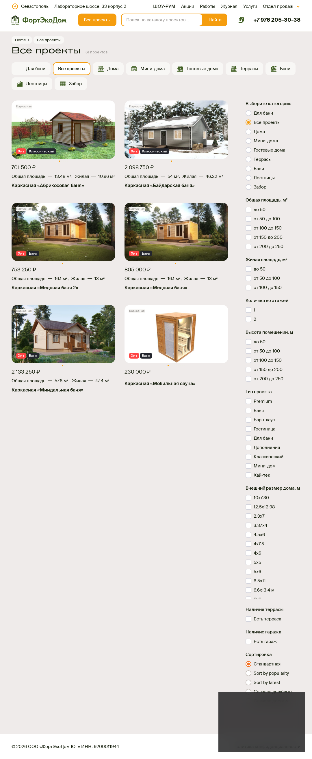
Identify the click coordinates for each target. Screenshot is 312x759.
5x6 (257, 572)
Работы (207, 6)
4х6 (257, 553)
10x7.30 (261, 498)
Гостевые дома (202, 69)
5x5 (257, 562)
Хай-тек (262, 475)
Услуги (250, 6)
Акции (187, 6)
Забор (75, 84)
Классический (268, 457)
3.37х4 (260, 525)
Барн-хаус (264, 420)
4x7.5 (259, 544)
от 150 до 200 (268, 237)
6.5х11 (260, 581)
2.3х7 (259, 516)
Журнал (229, 6)
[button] (215, 20)
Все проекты (71, 69)
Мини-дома (152, 69)
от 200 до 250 (268, 246)
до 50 (259, 209)
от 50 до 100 (267, 219)
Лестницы (36, 84)
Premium (263, 401)
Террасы (249, 69)
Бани (285, 69)
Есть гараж (265, 641)
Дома (112, 69)
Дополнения (267, 447)
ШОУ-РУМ (164, 6)
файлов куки (267, 724)
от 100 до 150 (268, 228)
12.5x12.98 (264, 507)
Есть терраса (267, 619)
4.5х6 (259, 535)
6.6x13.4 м (264, 590)
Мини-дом (265, 466)
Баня (259, 410)
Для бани (35, 69)
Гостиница (264, 429)
